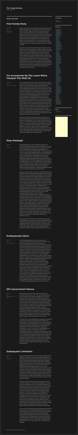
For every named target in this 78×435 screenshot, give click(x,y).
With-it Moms (58, 111)
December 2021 (58, 31)
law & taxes (10, 147)
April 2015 (58, 98)
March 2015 (58, 99)
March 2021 (58, 41)
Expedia (38, 159)
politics (7, 296)
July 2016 (57, 82)
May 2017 (57, 74)
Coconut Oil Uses (61, 117)
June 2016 (58, 83)
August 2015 (58, 93)
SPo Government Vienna (20, 289)
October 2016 (58, 80)
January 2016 (58, 88)
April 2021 (58, 40)
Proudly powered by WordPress (20, 429)
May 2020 (57, 53)
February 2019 (58, 70)
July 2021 (57, 37)
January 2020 (58, 57)
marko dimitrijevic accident (35, 94)
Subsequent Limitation (19, 351)
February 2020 (58, 56)
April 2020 (58, 54)
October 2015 (58, 91)
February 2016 (58, 87)
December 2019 (58, 58)
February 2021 (58, 42)
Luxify (48, 167)
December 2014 (58, 102)
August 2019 (58, 63)
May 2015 (57, 97)
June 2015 (57, 96)
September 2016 (59, 81)
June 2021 (57, 38)
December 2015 (58, 89)
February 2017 (58, 76)
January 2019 (58, 71)
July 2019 (57, 64)
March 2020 (58, 55)
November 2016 (59, 79)
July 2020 (57, 50)
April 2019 (58, 67)
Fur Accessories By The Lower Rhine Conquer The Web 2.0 (26, 76)
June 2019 (58, 65)
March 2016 (58, 85)
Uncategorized (58, 21)
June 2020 (58, 51)
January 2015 (58, 101)
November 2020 (59, 46)
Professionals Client (17, 236)
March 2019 (58, 68)
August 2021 (58, 36)
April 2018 (58, 73)
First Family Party (16, 23)
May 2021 (57, 39)
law (7, 147)
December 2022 (59, 29)
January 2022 (58, 30)
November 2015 (58, 90)
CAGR (50, 88)
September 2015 (59, 92)
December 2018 (58, 72)
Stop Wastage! (14, 140)
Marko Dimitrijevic (30, 281)
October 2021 (58, 33)
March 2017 (58, 75)
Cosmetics (8, 243)
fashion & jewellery (9, 85)
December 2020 (59, 45)
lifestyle (14, 85)
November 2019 (59, 59)
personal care (12, 243)
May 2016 (57, 84)
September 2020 (59, 48)
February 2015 (58, 100)
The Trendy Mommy (14, 8)
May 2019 (57, 66)
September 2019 (59, 62)
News (7, 29)
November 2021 (58, 32)
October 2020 (58, 47)
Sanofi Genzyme (48, 265)
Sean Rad (28, 212)
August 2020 (58, 49)
